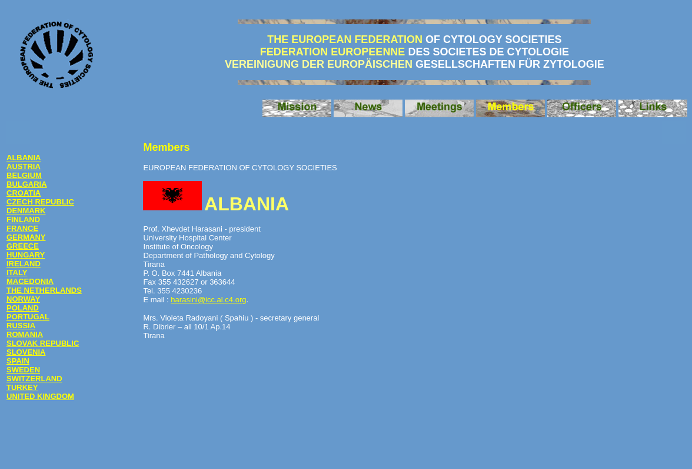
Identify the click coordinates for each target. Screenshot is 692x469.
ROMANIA (24, 334)
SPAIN (17, 360)
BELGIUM (24, 175)
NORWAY (23, 299)
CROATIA (23, 193)
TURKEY (22, 387)
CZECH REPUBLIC (40, 201)
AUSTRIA (23, 166)
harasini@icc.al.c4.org (208, 299)
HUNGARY (25, 254)
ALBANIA (23, 157)
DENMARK (25, 210)
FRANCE (22, 228)
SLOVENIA (25, 352)
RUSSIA (20, 325)
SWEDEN (23, 369)
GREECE (22, 246)
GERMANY (25, 237)
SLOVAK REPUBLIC (42, 343)
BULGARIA (26, 184)
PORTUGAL (27, 316)
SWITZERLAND (34, 378)
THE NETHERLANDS (44, 290)
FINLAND (23, 219)
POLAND (22, 307)
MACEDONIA (30, 281)
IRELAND (23, 263)
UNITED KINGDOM (40, 396)
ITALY (16, 272)
